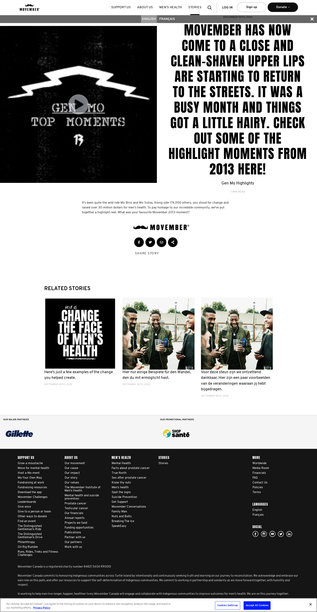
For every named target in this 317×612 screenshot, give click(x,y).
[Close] (310, 604)
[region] (158, 605)
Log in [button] (227, 7)
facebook (255, 534)
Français (167, 19)
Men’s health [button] (170, 7)
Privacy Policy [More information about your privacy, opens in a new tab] (41, 608)
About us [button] (145, 7)
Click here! (264, 534)
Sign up (251, 7)
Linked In (289, 534)
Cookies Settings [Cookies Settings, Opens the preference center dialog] (227, 605)
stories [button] (195, 7)
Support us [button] (121, 7)
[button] (211, 7)
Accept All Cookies (257, 605)
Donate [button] (283, 9)
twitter (281, 534)
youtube (272, 534)
